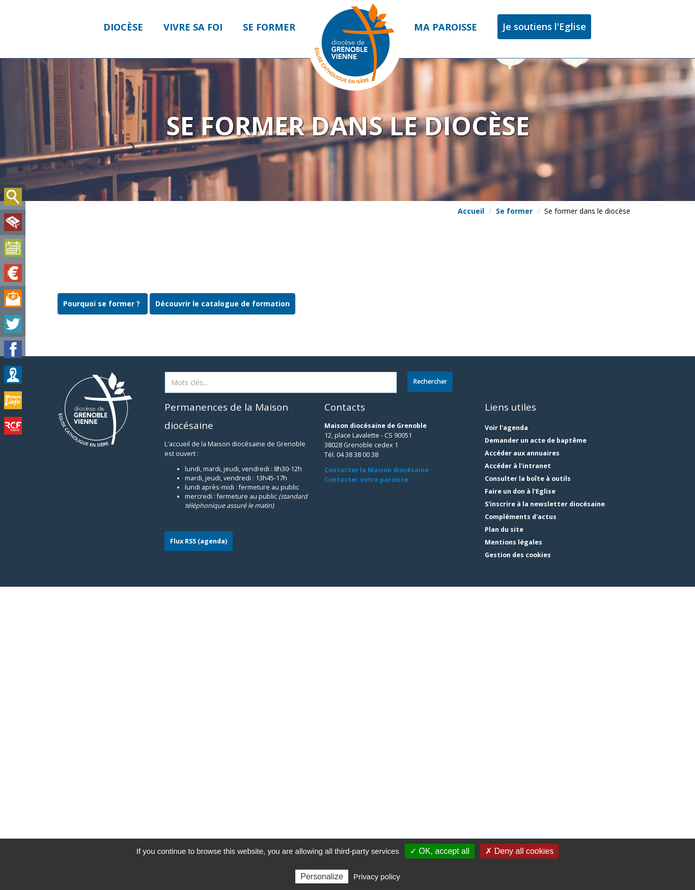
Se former (269, 27)
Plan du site (504, 832)
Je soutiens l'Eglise (544, 26)
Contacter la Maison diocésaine (376, 773)
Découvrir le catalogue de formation (222, 606)
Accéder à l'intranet (518, 769)
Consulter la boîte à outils (528, 782)
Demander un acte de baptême (536, 743)
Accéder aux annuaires (522, 756)
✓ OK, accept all (439, 851)
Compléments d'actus (521, 820)
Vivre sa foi (193, 27)
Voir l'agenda (506, 731)
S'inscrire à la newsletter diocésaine (545, 807)
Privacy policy (376, 876)
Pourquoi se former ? (102, 606)
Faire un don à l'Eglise (520, 794)
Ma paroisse (445, 27)
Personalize (321, 876)
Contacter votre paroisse (366, 782)
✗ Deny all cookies (519, 851)
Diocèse (123, 27)
